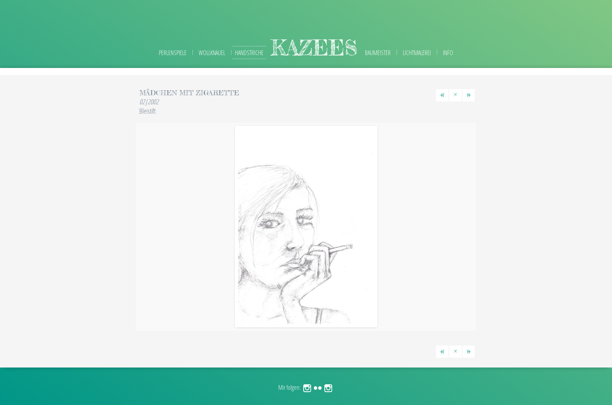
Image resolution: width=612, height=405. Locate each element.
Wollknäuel (212, 52)
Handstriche (249, 52)
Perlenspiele (173, 52)
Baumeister (378, 52)
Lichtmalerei (417, 52)
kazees (314, 47)
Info (448, 52)
